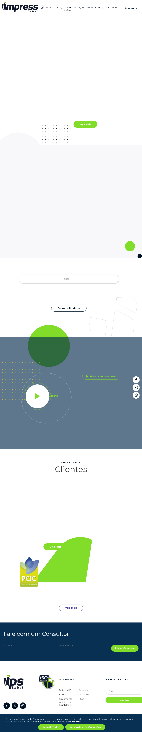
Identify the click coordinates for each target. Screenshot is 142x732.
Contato (63, 694)
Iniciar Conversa (125, 648)
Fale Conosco (113, 7)
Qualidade (66, 9)
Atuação (79, 7)
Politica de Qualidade (65, 703)
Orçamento (131, 8)
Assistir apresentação (101, 376)
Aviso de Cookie (73, 722)
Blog (101, 7)
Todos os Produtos (68, 308)
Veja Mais (85, 124)
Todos (65, 279)
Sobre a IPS (52, 7)
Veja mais (71, 608)
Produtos (91, 7)
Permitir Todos (51, 727)
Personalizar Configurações (85, 727)
